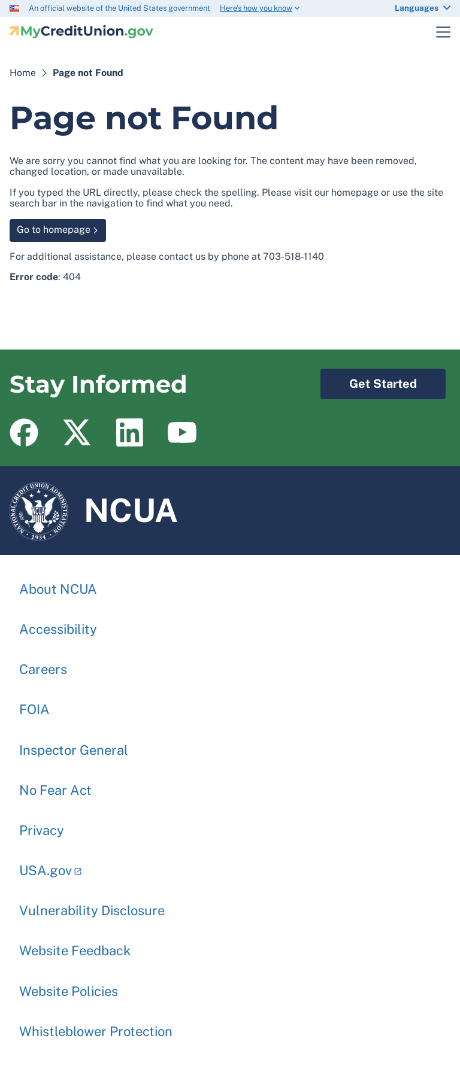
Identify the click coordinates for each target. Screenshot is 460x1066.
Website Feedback (75, 944)
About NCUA (58, 583)
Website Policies (68, 985)
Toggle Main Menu (436, 31)
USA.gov (45, 864)
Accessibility (58, 623)
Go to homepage (53, 229)
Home (23, 72)
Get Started (368, 380)
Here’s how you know (256, 8)
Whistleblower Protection (95, 1025)
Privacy (41, 824)
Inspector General (73, 744)
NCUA (94, 510)
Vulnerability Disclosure (92, 904)
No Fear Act (55, 784)
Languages (416, 8)
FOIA (34, 703)
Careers (43, 663)
